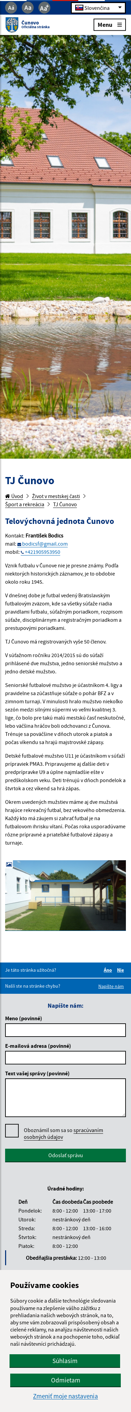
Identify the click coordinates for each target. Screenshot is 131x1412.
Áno (109, 970)
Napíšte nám (111, 986)
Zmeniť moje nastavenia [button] (65, 1396)
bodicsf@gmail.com (45, 543)
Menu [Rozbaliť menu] (110, 24)
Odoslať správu (65, 1155)
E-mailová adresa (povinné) (38, 1045)
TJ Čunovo (65, 504)
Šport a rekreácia (24, 504)
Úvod (14, 496)
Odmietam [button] (65, 1380)
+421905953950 (42, 551)
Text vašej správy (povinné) (37, 1073)
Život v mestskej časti (56, 496)
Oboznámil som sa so (63, 1134)
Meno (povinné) (23, 1018)
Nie (121, 970)
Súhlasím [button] (65, 1361)
